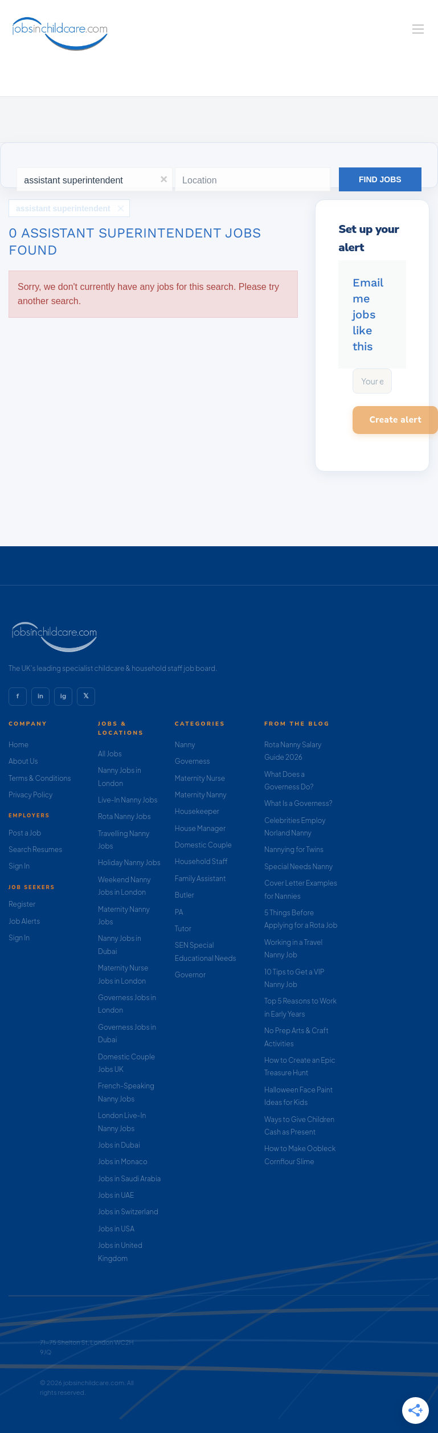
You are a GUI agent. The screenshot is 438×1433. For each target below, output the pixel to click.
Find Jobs (380, 179)
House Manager (200, 828)
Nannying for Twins (294, 849)
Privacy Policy (30, 795)
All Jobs (110, 754)
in (40, 696)
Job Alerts (24, 921)
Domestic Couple (203, 845)
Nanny (185, 744)
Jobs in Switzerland (128, 1211)
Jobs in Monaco (123, 1161)
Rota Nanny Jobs (124, 816)
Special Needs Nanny (298, 866)
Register (22, 904)
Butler (184, 895)
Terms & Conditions (40, 778)
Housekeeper (197, 811)
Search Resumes (35, 849)
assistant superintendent (63, 208)
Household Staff (201, 861)
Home (18, 744)
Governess (192, 761)
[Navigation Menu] (418, 29)
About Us (23, 761)
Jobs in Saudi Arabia (129, 1178)
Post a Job (25, 833)
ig (63, 696)
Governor (190, 975)
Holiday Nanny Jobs (129, 862)
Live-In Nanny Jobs (128, 800)
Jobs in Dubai (119, 1145)
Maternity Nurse (200, 778)
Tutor (183, 928)
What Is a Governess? (298, 803)
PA (179, 912)
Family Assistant (200, 878)
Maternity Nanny (201, 795)
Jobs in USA (116, 1229)
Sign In (19, 866)
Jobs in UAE (116, 1195)
